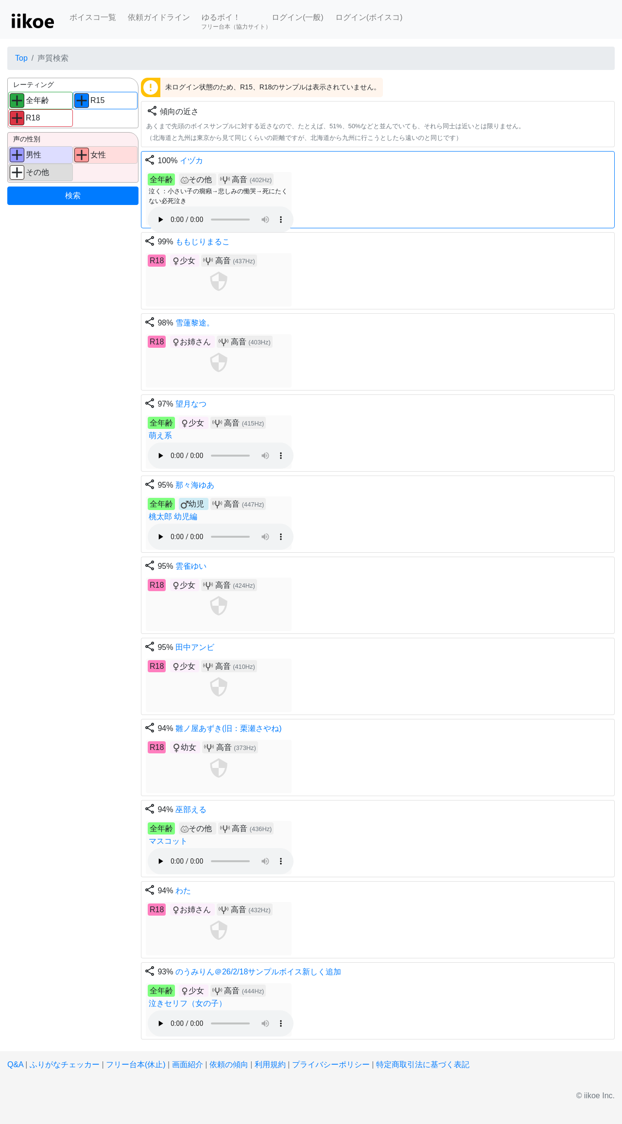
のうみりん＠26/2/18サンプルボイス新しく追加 (258, 972)
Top (21, 58)
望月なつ (191, 404)
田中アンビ (194, 647)
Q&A (15, 1064)
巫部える (191, 809)
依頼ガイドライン (159, 17)
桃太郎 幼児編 (173, 516)
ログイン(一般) (298, 17)
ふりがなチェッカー (65, 1064)
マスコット (168, 841)
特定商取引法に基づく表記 (422, 1064)
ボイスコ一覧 (92, 17)
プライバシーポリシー (331, 1064)
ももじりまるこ (202, 242)
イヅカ (191, 160)
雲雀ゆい (191, 566)
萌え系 (160, 435)
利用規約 (270, 1064)
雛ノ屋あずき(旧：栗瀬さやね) (228, 728)
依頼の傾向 (228, 1064)
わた (183, 890)
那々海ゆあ (194, 485)
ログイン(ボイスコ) (369, 17)
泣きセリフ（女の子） (187, 1003)
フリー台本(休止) (136, 1064)
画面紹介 (187, 1064)
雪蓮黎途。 (194, 323)
